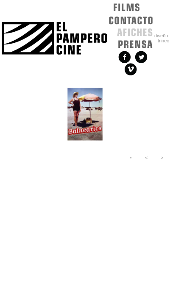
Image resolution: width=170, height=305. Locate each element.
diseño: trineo (161, 38)
